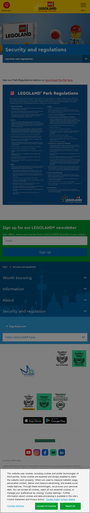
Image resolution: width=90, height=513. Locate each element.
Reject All (70, 506)
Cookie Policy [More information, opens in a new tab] (53, 499)
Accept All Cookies (46, 506)
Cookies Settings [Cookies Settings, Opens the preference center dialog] (15, 506)
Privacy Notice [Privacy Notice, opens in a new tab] (68, 499)
